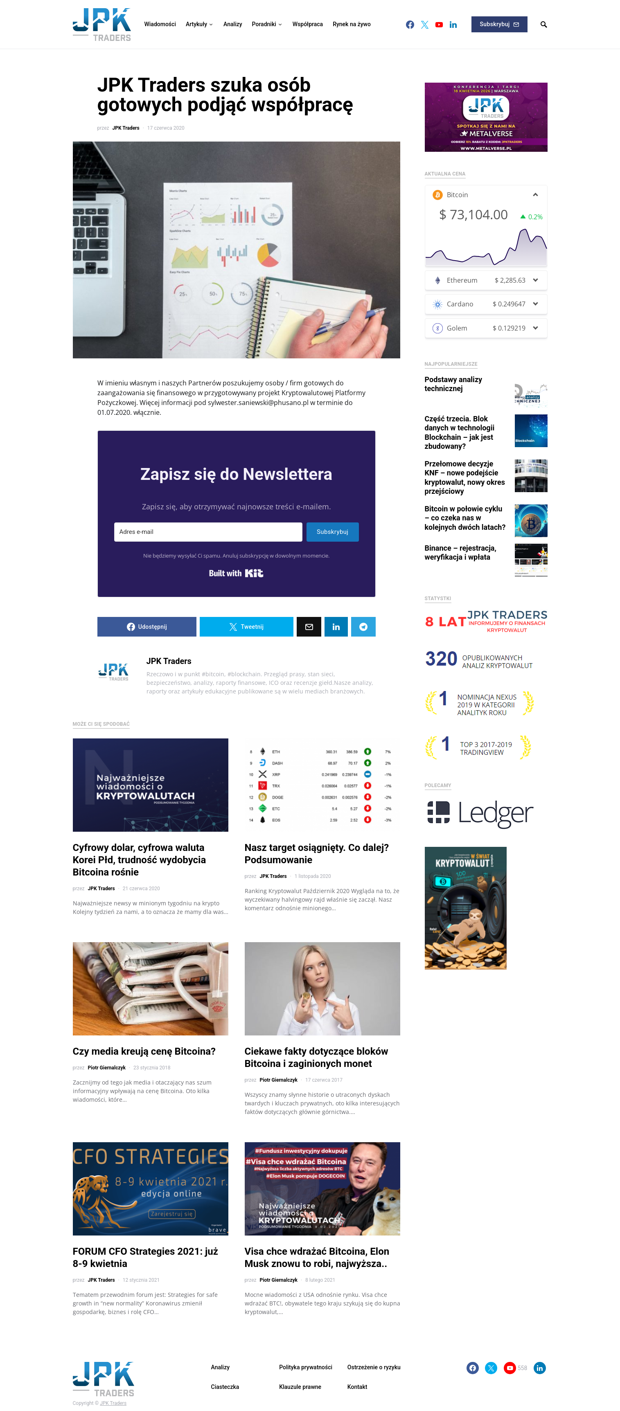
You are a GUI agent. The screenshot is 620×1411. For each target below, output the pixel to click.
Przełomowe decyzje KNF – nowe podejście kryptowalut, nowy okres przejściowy (465, 470)
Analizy (220, 1367)
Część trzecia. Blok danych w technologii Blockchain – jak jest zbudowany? (460, 425)
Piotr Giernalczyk (106, 1068)
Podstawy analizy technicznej (453, 377)
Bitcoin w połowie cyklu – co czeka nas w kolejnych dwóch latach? (465, 510)
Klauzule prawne (300, 1387)
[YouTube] (439, 24)
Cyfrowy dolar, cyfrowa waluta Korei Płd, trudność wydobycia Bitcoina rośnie (139, 860)
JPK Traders (125, 128)
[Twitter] (425, 24)
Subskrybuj (499, 24)
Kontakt (357, 1387)
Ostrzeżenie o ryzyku (374, 1367)
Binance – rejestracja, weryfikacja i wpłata (460, 545)
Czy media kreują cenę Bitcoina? (144, 1051)
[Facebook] (410, 24)
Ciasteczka (225, 1387)
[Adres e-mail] (208, 532)
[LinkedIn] (453, 24)
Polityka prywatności (305, 1367)
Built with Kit (236, 573)
